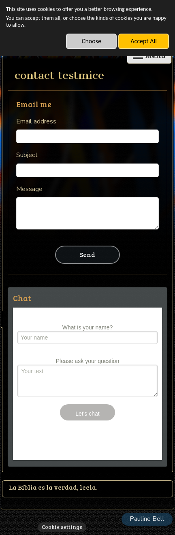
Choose (91, 41)
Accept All (143, 41)
